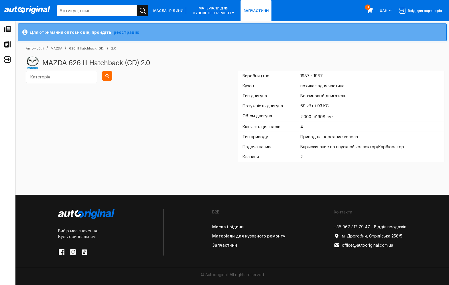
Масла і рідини (168, 11)
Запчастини (256, 11)
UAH (386, 10)
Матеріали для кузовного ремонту (213, 10)
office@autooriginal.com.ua (363, 245)
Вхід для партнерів (420, 11)
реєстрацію (126, 32)
